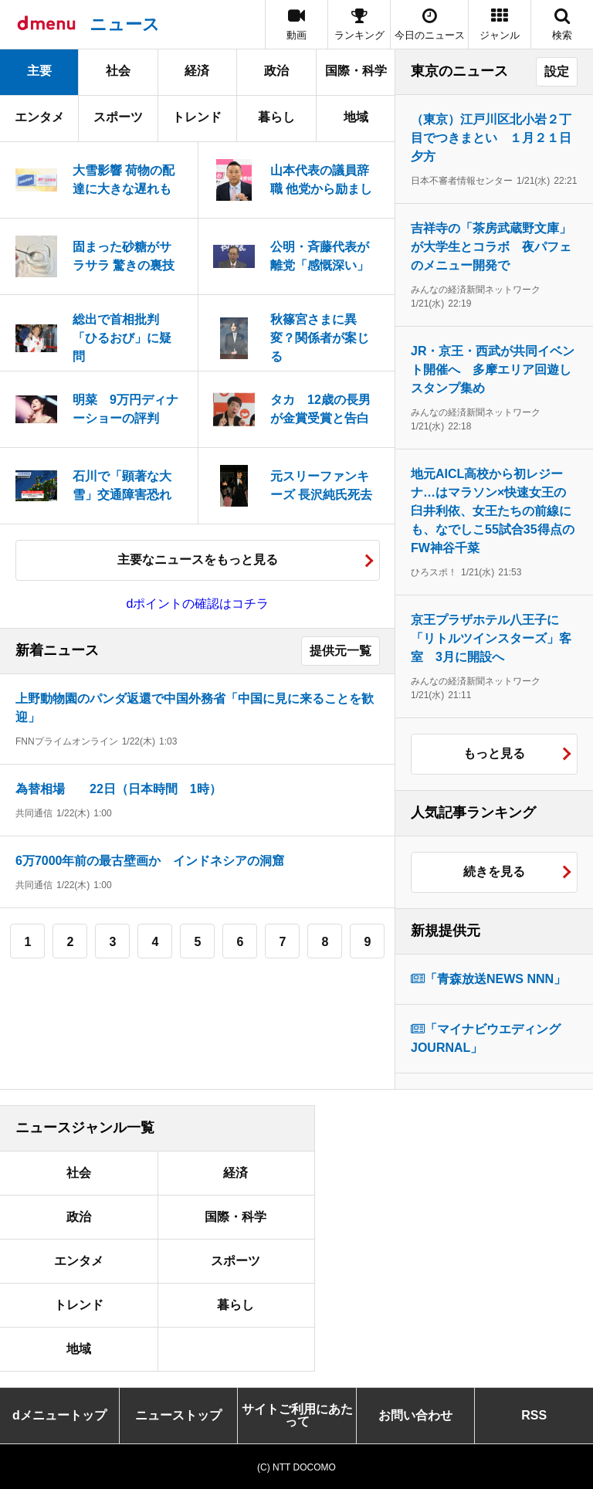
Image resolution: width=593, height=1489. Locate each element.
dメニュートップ (59, 1415)
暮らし (276, 117)
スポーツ (118, 117)
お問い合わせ (415, 1415)
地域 (356, 117)
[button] (499, 24)
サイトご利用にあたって (297, 1415)
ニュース (125, 24)
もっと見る (494, 753)
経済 (197, 70)
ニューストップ (178, 1415)
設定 (556, 71)
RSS (534, 1415)
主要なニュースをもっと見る (197, 559)
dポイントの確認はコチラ (198, 603)
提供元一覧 (340, 650)
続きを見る (494, 871)
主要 (39, 70)
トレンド (197, 117)
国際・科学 (356, 70)
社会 (118, 70)
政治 (276, 70)
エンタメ (39, 117)
